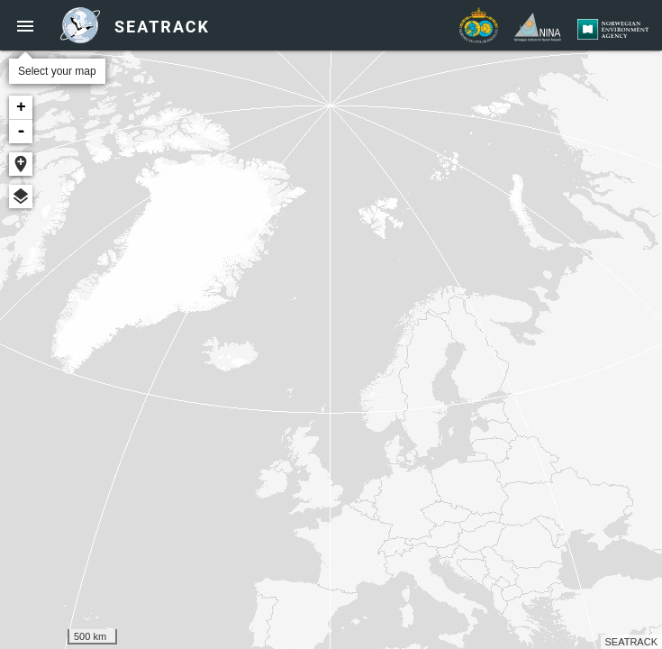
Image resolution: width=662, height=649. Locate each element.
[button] (25, 25)
